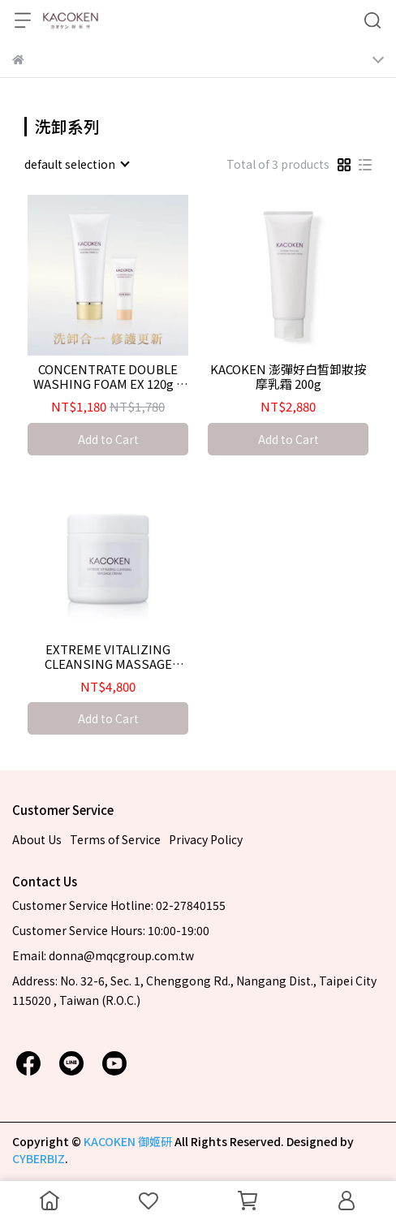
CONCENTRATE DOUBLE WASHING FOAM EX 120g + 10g (108, 376)
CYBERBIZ (38, 1158)
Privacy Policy (206, 839)
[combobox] (76, 164)
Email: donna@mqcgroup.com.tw (103, 955)
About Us (37, 839)
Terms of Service (115, 839)
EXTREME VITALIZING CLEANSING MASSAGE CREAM (108, 656)
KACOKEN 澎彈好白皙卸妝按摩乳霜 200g (288, 376)
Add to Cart (108, 439)
